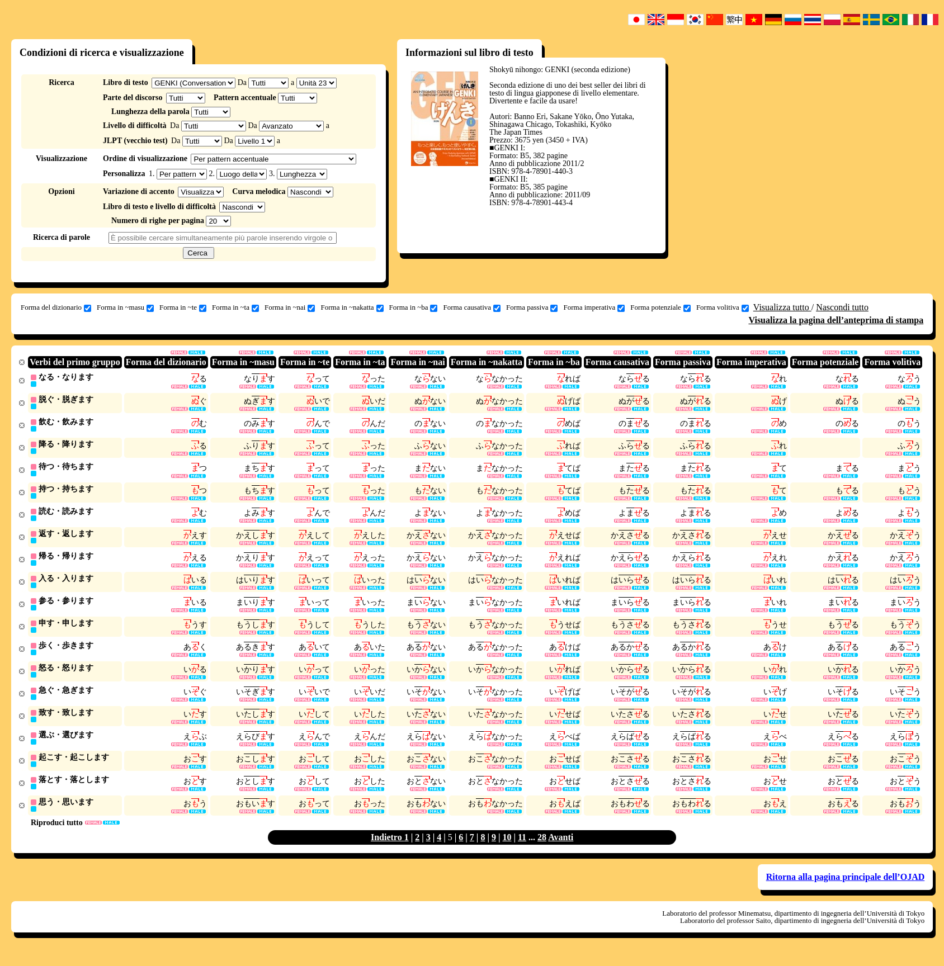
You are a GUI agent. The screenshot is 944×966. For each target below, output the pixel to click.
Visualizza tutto (782, 307)
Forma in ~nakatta (351, 307)
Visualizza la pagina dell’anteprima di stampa (835, 320)
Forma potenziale (660, 307)
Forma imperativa (594, 307)
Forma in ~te (182, 307)
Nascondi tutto (842, 307)
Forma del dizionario (56, 307)
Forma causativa (472, 307)
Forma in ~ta (235, 307)
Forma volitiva (722, 307)
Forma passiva (532, 307)
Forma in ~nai (290, 307)
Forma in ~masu (125, 307)
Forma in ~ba (413, 307)
